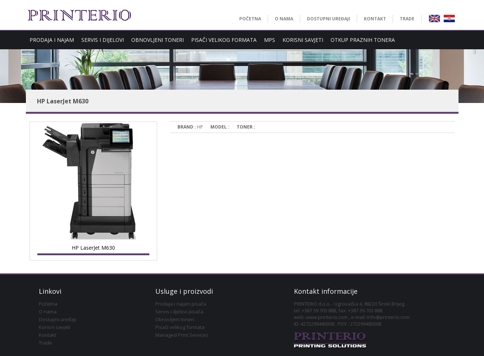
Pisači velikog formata (179, 327)
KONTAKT (375, 19)
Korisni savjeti (54, 327)
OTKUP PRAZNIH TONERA (363, 39)
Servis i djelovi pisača (179, 311)
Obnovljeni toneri (174, 319)
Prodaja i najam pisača (180, 303)
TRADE (407, 19)
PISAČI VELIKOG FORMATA (224, 39)
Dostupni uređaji (57, 319)
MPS (269, 39)
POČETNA (250, 19)
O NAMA (284, 19)
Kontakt (47, 335)
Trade (45, 342)
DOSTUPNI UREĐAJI (328, 19)
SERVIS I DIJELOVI (102, 39)
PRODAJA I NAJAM (52, 39)
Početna (48, 303)
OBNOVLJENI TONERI (157, 39)
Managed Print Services (182, 335)
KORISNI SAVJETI (302, 39)
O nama (48, 311)
